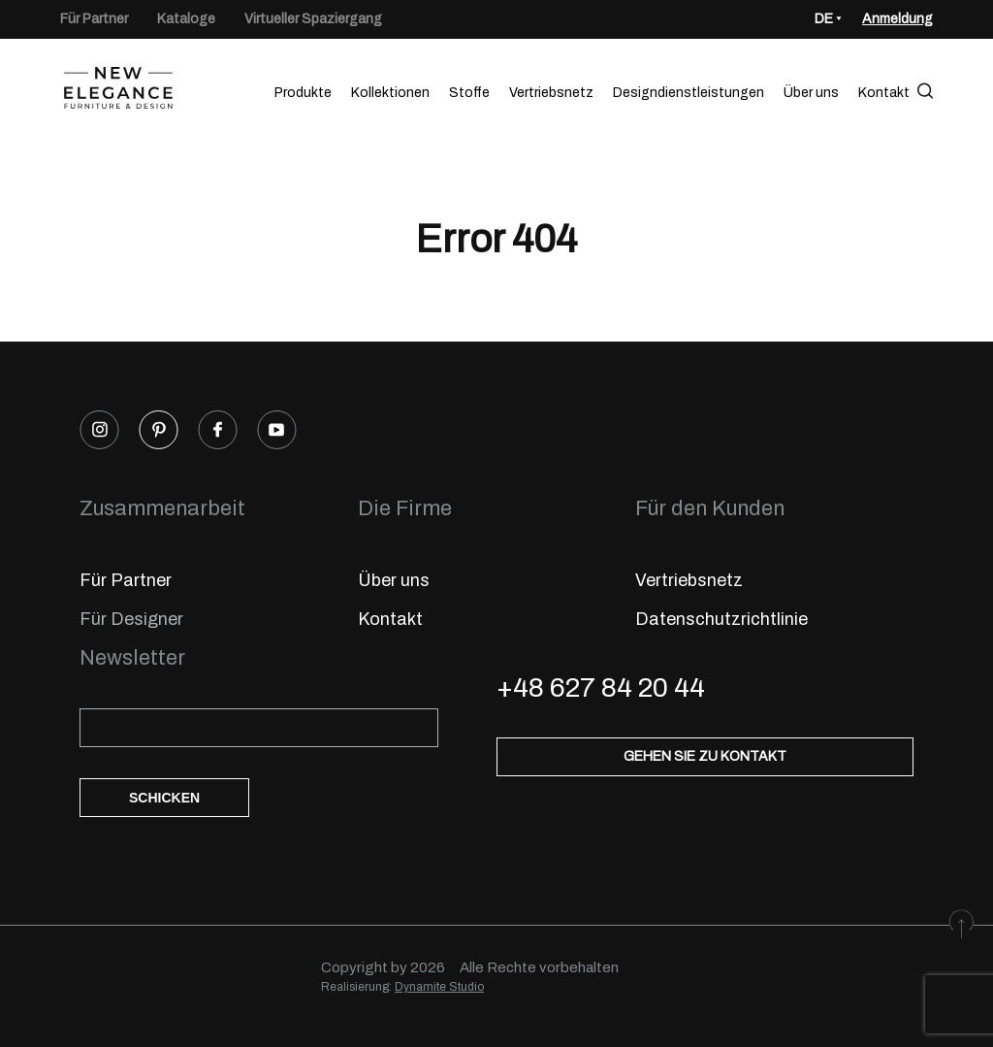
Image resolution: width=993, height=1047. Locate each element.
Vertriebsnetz (551, 92)
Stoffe (469, 92)
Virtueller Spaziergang (313, 19)
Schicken (164, 797)
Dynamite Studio (439, 987)
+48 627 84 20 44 (600, 687)
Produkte (303, 92)
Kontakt (884, 92)
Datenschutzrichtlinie (721, 619)
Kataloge (186, 19)
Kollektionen (390, 92)
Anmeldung (897, 19)
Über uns (811, 92)
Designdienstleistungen (688, 92)
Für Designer (131, 619)
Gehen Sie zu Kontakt (705, 756)
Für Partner (94, 19)
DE (824, 19)
